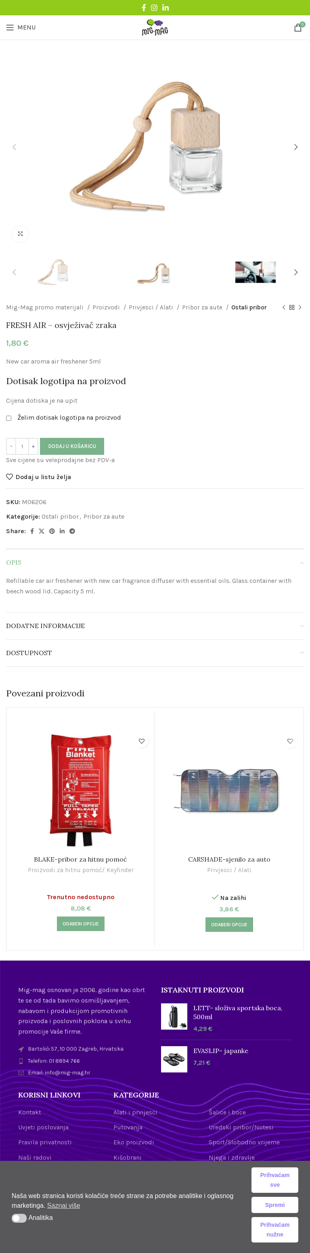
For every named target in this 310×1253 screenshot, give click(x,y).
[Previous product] (284, 307)
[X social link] (41, 531)
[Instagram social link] (154, 8)
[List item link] (83, 1061)
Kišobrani (127, 1157)
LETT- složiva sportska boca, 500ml (238, 1012)
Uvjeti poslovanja (43, 1127)
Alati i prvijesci (135, 1112)
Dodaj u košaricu (72, 446)
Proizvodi (106, 307)
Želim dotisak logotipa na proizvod (69, 417)
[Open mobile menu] (21, 27)
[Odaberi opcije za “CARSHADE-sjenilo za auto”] (229, 924)
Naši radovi (35, 1157)
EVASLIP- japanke (220, 1051)
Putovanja (127, 1127)
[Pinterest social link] (52, 531)
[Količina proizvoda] (22, 446)
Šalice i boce (227, 1112)
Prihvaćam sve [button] (275, 1180)
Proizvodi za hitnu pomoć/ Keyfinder (81, 870)
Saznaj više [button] (63, 1205)
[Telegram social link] (72, 531)
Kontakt (29, 1112)
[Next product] (300, 307)
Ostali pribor (249, 307)
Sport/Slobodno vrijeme (244, 1142)
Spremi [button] (275, 1205)
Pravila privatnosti (45, 1142)
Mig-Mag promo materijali (45, 307)
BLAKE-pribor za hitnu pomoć (80, 859)
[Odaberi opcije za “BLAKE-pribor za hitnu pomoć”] (81, 924)
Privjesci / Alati (152, 307)
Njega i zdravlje (232, 1157)
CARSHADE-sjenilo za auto (229, 859)
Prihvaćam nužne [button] (275, 1229)
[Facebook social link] (144, 8)
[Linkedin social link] (165, 8)
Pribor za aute (203, 307)
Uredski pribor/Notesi (241, 1127)
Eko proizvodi (133, 1142)
